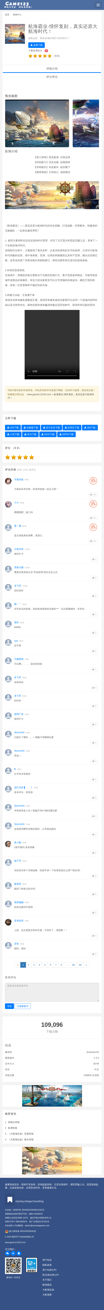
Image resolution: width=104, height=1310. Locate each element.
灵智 (16, 943)
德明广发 (18, 714)
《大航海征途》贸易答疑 (21, 1133)
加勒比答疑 (14, 1122)
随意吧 (17, 884)
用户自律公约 (49, 1270)
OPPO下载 (66, 434)
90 (80, 965)
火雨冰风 (18, 549)
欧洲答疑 (12, 1128)
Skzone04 (19, 732)
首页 (7, 14)
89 (73, 965)
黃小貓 (17, 842)
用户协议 (47, 1260)
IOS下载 (13, 427)
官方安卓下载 (51, 427)
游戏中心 (17, 14)
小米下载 (13, 434)
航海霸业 (47, 1284)
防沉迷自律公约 (50, 1274)
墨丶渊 (17, 526)
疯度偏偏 (18, 902)
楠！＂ (17, 604)
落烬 (16, 622)
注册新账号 (22, 1006)
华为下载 (30, 434)
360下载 (90, 427)
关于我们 (47, 1279)
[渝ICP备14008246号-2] (40, 1218)
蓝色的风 (18, 920)
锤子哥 (17, 860)
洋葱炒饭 (18, 479)
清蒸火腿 (18, 567)
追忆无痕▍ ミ (23, 787)
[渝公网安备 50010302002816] (20, 1231)
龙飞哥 (17, 585)
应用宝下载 (72, 427)
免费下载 (36, 45)
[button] (9, 121)
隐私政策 (47, 1265)
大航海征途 (48, 1289)
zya (16, 640)
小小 (16, 502)
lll (15, 769)
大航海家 (47, 1294)
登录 (9, 1006)
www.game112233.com (39, 394)
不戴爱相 (18, 659)
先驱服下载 (31, 427)
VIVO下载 (47, 434)
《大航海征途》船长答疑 (21, 1139)
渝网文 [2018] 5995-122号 (16, 1218)
